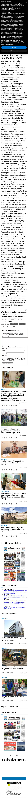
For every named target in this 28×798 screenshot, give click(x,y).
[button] (26, 2)
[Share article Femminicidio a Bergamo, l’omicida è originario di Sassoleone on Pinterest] (7, 701)
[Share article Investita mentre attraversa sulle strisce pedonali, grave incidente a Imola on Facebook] (2, 673)
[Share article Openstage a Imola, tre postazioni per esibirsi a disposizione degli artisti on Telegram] (16, 437)
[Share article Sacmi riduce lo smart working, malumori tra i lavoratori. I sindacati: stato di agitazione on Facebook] (2, 643)
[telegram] (14, 327)
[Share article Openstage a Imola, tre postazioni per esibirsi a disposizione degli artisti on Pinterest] (9, 437)
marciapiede (22, 324)
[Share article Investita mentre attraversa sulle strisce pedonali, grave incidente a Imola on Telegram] (12, 673)
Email (4, 353)
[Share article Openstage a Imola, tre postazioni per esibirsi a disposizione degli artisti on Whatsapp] (12, 437)
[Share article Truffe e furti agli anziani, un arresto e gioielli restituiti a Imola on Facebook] (2, 470)
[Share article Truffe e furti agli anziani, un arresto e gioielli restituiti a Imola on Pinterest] (9, 470)
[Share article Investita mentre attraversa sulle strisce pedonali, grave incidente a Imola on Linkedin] (5, 673)
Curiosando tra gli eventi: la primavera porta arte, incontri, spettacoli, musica (13, 529)
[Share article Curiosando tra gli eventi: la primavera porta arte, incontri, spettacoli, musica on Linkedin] (7, 536)
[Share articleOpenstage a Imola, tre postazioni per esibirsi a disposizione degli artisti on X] (5, 437)
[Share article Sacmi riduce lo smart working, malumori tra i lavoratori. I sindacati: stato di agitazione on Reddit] (10, 643)
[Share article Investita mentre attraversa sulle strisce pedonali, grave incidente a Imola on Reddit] (10, 673)
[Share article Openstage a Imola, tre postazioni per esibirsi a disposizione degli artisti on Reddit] (14, 437)
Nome (4, 350)
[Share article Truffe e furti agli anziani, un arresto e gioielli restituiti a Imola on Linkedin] (7, 470)
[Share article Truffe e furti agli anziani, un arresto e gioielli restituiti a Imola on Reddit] (14, 470)
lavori (16, 324)
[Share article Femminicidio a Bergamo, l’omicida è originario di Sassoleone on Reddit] (10, 701)
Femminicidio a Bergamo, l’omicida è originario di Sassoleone (14, 697)
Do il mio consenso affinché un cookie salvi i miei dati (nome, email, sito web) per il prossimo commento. (13, 359)
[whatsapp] (10, 327)
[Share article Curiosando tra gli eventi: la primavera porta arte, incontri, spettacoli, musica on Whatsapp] (12, 536)
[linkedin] (5, 327)
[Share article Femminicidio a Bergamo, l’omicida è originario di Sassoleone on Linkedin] (5, 701)
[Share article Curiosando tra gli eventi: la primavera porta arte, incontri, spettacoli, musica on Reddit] (14, 536)
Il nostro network (14, 786)
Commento (5, 336)
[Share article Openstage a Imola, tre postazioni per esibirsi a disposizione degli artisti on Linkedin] (7, 437)
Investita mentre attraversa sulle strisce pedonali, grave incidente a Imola (13, 668)
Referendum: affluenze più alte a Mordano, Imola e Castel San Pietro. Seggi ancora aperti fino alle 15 (13, 496)
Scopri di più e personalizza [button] (14, 50)
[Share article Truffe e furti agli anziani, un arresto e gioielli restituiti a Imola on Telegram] (16, 470)
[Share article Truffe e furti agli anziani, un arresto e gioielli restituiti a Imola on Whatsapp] (12, 470)
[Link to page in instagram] (17, 755)
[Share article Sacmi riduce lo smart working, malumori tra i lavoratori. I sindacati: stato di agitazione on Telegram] (12, 643)
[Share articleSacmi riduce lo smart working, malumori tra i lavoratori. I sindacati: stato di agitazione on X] (4, 643)
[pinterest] (8, 327)
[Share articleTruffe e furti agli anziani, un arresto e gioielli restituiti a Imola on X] (5, 470)
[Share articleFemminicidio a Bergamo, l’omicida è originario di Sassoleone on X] (4, 701)
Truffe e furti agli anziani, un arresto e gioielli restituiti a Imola (12, 463)
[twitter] (3, 327)
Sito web (4, 355)
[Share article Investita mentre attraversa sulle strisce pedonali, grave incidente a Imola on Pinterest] (7, 673)
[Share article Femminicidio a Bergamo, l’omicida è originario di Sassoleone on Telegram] (12, 701)
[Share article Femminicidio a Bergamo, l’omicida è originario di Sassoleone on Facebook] (2, 701)
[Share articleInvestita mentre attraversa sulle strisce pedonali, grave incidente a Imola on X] (4, 673)
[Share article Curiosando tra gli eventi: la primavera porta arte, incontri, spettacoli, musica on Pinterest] (9, 536)
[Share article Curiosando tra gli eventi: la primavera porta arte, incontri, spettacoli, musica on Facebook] (2, 536)
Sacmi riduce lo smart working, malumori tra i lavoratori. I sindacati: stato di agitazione (14, 639)
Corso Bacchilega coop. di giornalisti (14, 787)
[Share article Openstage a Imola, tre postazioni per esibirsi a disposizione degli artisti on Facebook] (2, 437)
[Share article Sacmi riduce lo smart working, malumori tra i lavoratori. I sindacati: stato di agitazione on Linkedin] (5, 643)
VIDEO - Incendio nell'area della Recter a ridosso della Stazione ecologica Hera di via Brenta (15, 597)
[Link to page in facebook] (10, 755)
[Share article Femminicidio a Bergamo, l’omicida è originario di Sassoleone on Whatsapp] (9, 701)
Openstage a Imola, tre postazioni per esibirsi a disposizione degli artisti (10, 431)
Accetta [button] (14, 47)
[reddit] (12, 327)
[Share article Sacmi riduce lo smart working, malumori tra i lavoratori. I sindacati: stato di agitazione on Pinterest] (7, 643)
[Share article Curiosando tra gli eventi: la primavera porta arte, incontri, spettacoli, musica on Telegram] (16, 536)
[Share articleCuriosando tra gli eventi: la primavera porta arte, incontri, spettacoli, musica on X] (5, 536)
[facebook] (1, 327)
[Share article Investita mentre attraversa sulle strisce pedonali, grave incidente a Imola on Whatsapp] (9, 673)
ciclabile (12, 324)
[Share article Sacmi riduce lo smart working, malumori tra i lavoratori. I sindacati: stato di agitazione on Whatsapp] (9, 643)
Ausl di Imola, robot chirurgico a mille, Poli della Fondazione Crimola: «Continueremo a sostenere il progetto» (15, 592)
